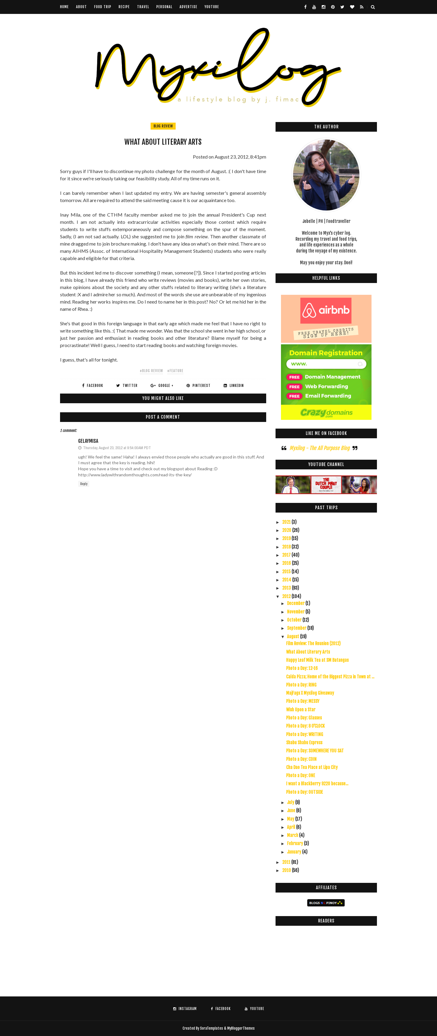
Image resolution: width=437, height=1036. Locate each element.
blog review (163, 126)
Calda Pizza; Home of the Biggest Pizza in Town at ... (330, 676)
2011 (286, 862)
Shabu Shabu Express (304, 742)
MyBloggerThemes (241, 1028)
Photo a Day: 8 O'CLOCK (305, 726)
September (297, 628)
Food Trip (102, 7)
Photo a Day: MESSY (302, 701)
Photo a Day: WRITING (304, 734)
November (296, 611)
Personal (164, 7)
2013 (287, 587)
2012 (287, 596)
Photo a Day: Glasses (304, 717)
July (291, 802)
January (294, 851)
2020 (287, 530)
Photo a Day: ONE (300, 775)
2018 (287, 546)
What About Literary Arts (308, 652)
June (291, 810)
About (81, 7)
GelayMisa (88, 441)
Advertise (188, 7)
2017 (287, 555)
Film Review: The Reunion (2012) (313, 643)
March (293, 835)
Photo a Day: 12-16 (302, 668)
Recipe (124, 7)
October (294, 620)
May (291, 819)
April (291, 827)
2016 (287, 563)
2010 (287, 870)
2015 (287, 571)
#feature (175, 370)
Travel (143, 7)
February (295, 843)
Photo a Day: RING (301, 684)
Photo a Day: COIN (301, 759)
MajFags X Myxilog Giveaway (310, 693)
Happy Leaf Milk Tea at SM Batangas (317, 660)
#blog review (151, 370)
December (296, 603)
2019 (287, 538)
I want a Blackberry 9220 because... (317, 783)
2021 (287, 522)
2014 (287, 579)
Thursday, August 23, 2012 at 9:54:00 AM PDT (117, 447)
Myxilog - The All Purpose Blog (319, 448)
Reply (83, 484)
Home (64, 7)
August (293, 636)
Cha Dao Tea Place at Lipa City (312, 767)
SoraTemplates (211, 1028)
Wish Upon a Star (300, 709)
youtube (212, 7)
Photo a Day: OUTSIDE (304, 792)
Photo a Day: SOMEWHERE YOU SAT (315, 750)
